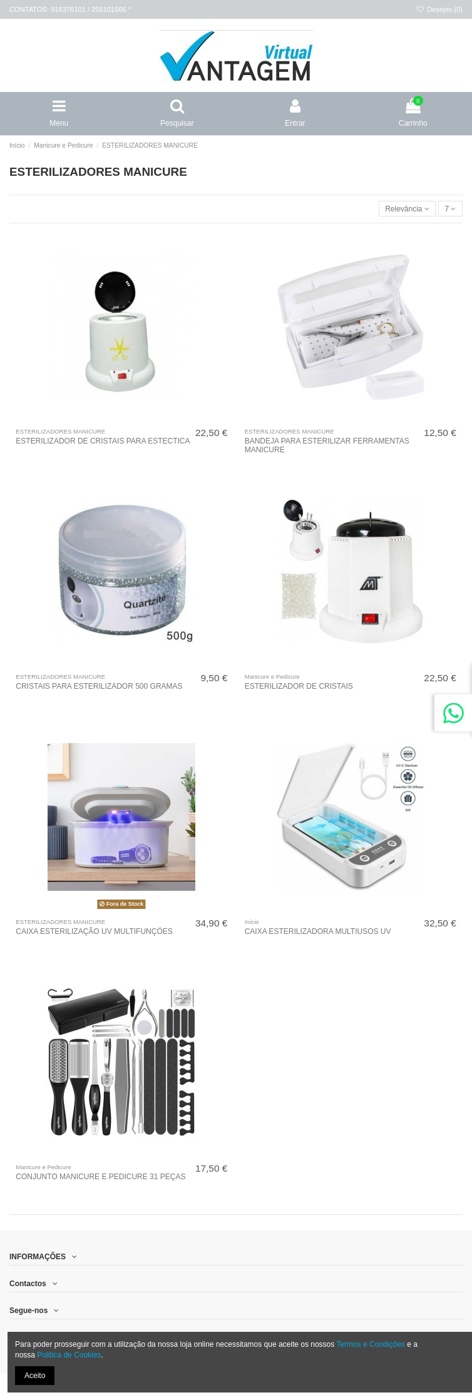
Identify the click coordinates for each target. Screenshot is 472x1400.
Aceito (34, 1375)
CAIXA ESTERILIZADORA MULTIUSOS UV (318, 931)
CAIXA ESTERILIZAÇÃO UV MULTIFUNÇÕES (94, 931)
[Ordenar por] (407, 208)
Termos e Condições (370, 1344)
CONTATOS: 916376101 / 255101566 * (70, 9)
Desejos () (439, 9)
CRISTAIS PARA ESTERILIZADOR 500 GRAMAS (99, 686)
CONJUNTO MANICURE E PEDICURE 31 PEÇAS (100, 1176)
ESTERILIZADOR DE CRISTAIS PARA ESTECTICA (103, 441)
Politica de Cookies (69, 1355)
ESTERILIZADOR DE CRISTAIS (299, 686)
